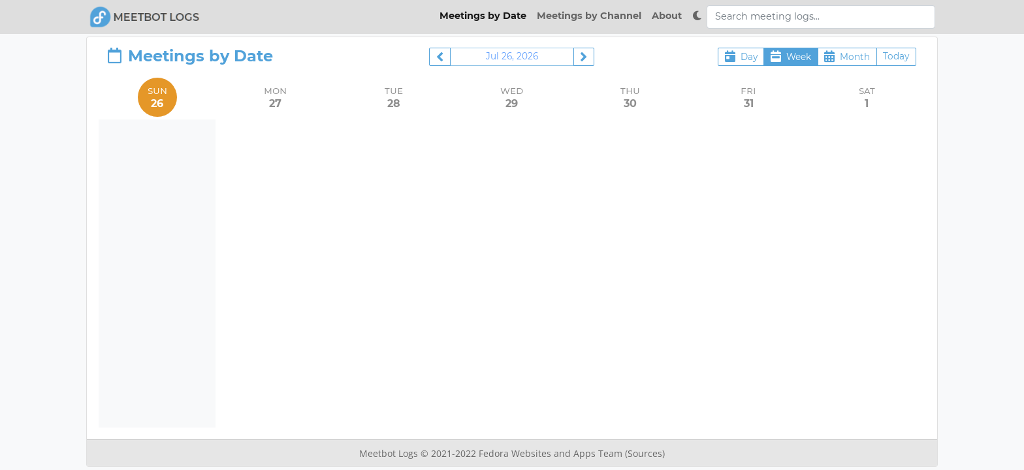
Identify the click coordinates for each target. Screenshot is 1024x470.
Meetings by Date (483, 16)
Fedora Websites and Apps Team (552, 453)
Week (791, 56)
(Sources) (645, 453)
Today (896, 56)
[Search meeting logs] (821, 17)
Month (847, 56)
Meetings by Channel (589, 16)
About (667, 16)
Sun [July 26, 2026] (157, 97)
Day (741, 56)
